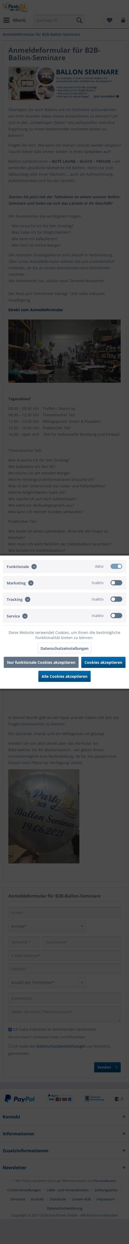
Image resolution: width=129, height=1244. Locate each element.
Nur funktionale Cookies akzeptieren (41, 662)
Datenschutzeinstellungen (64, 648)
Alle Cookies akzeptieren (64, 676)
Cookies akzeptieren (103, 662)
